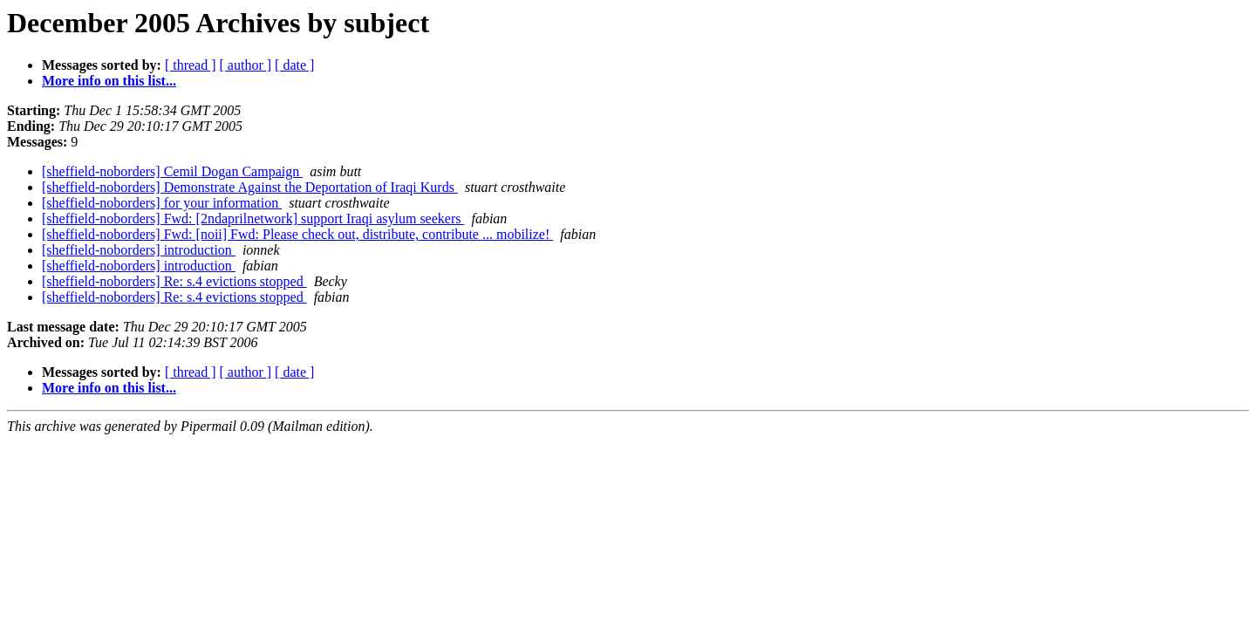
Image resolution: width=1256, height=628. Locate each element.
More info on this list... (109, 80)
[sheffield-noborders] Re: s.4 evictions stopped (174, 281)
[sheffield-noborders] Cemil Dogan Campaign (172, 171)
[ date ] (294, 65)
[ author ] (246, 65)
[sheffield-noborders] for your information (162, 202)
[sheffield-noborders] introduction (139, 249)
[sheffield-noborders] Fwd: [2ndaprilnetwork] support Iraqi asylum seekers (253, 218)
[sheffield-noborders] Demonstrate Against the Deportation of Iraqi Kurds (250, 187)
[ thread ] (190, 65)
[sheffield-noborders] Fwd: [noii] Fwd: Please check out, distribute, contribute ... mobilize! (297, 234)
